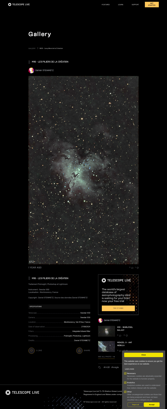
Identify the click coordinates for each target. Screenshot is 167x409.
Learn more (129, 369)
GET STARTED (152, 4)
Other (129, 392)
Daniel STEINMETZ (44, 70)
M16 (107, 367)
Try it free (118, 308)
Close (143, 355)
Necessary (131, 373)
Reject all (135, 405)
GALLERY (32, 48)
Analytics (131, 383)
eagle (116, 367)
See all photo (106, 357)
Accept (151, 405)
